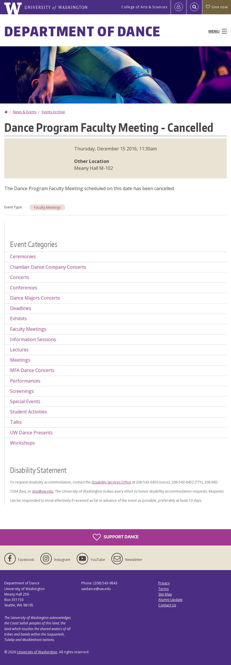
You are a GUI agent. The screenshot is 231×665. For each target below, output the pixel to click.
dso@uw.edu (42, 491)
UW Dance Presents (31, 432)
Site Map (165, 594)
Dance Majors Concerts (35, 298)
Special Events (25, 401)
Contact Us (167, 605)
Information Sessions (33, 339)
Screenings (22, 391)
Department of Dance (82, 31)
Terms (163, 588)
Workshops (22, 443)
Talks (16, 422)
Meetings (20, 360)
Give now (217, 7)
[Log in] (178, 7)
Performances (25, 381)
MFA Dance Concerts (32, 370)
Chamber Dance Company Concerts (48, 267)
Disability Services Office (111, 482)
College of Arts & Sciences (144, 7)
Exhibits (18, 318)
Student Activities (28, 412)
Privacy (164, 583)
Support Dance (116, 537)
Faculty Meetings (47, 207)
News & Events (24, 111)
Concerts (19, 277)
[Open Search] (194, 7)
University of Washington (37, 652)
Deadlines (20, 308)
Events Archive (53, 111)
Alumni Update (170, 599)
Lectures (19, 350)
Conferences (23, 287)
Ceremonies (23, 256)
